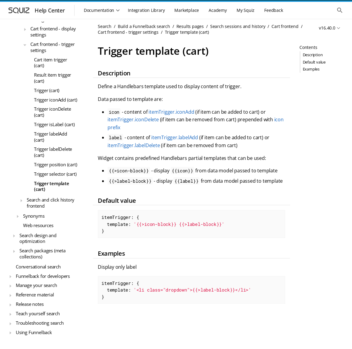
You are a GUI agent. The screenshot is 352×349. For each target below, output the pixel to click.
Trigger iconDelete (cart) (52, 112)
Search (104, 26)
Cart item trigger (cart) (50, 63)
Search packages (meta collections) (42, 253)
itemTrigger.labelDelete (134, 145)
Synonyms (33, 216)
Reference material (35, 295)
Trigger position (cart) (55, 164)
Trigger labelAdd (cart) (50, 137)
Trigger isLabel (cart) (54, 124)
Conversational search (38, 267)
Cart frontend (285, 26)
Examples (311, 69)
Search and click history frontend (50, 203)
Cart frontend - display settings (53, 32)
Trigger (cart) (46, 90)
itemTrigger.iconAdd (171, 112)
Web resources (38, 225)
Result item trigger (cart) (52, 78)
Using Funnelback (34, 332)
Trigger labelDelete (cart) (53, 152)
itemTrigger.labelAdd (174, 137)
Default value (314, 62)
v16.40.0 (327, 28)
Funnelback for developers (43, 276)
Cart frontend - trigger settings (52, 47)
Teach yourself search (38, 313)
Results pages (190, 26)
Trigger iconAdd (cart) (55, 100)
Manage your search (36, 285)
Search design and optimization (37, 238)
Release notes (29, 304)
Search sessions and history (237, 26)
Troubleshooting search (40, 323)
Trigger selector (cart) (55, 174)
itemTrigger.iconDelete (133, 119)
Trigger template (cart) (51, 186)
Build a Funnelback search (144, 26)
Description (313, 54)
